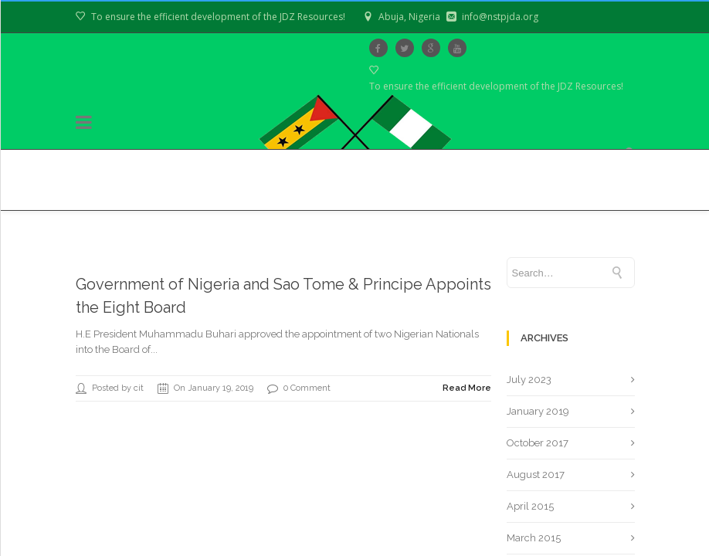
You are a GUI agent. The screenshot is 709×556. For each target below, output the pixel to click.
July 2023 (529, 379)
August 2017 (536, 474)
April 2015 (530, 506)
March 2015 (534, 538)
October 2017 (537, 443)
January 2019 (538, 411)
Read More (467, 388)
